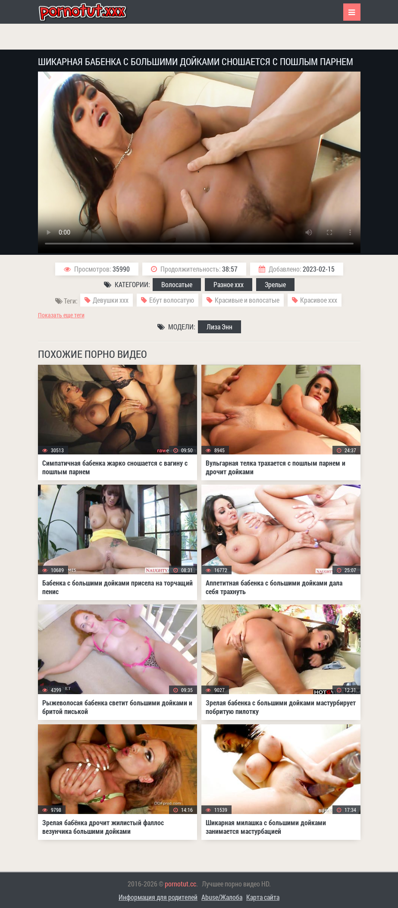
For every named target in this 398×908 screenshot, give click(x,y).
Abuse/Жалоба (221, 897)
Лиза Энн (219, 326)
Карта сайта (262, 897)
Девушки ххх (110, 299)
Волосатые (176, 284)
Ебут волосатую (171, 299)
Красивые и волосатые (247, 299)
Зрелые (275, 284)
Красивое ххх (318, 299)
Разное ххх (228, 284)
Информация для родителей (158, 897)
